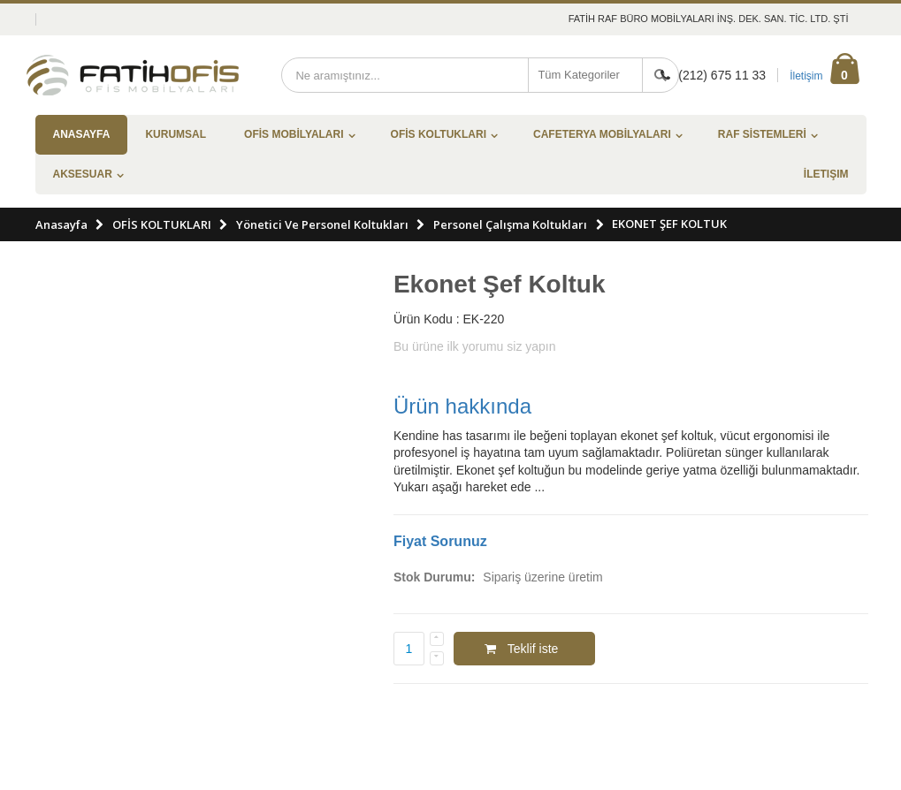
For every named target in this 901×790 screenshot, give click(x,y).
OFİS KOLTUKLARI (438, 134)
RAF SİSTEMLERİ (762, 134)
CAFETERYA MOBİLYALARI (602, 134)
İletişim (806, 76)
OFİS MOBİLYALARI (293, 134)
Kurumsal (175, 134)
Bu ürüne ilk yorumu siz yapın (474, 346)
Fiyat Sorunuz (440, 541)
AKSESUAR (82, 174)
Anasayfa (61, 224)
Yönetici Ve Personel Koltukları (322, 224)
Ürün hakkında (462, 406)
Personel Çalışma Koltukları (510, 224)
